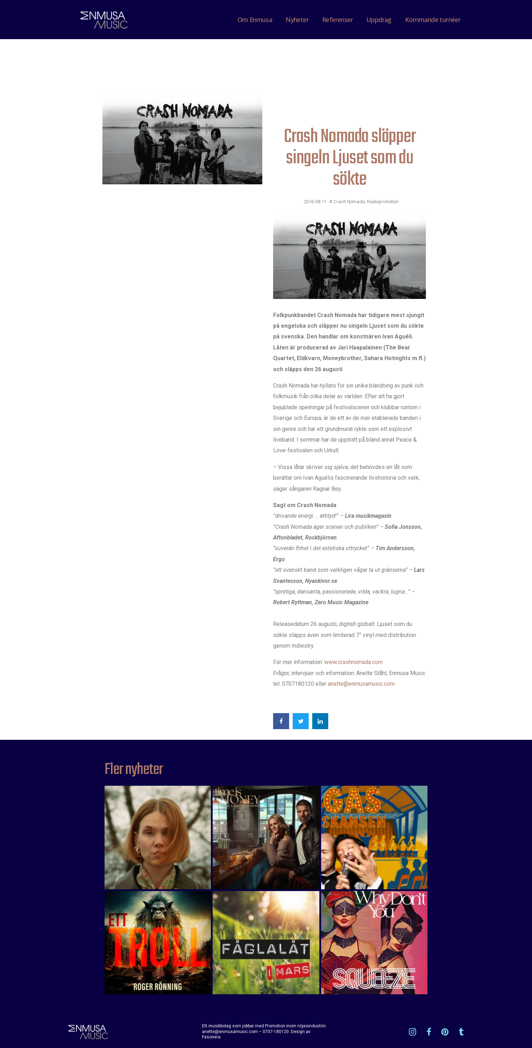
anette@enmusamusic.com (361, 683)
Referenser (337, 19)
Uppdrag (379, 19)
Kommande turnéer (433, 19)
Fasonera (211, 1036)
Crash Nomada (349, 201)
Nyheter (297, 19)
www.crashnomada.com (353, 662)
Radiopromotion (383, 201)
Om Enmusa (255, 19)
